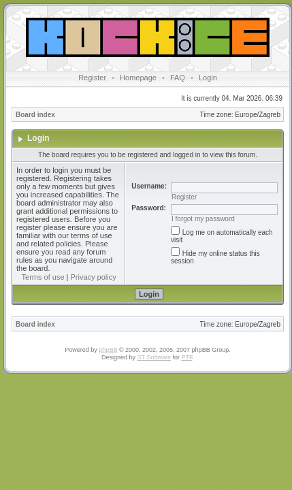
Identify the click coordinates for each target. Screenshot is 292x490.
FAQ (177, 78)
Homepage (138, 78)
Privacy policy (93, 277)
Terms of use (43, 277)
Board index (35, 114)
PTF (186, 357)
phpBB (108, 349)
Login (208, 78)
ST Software (154, 357)
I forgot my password (203, 219)
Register (92, 78)
